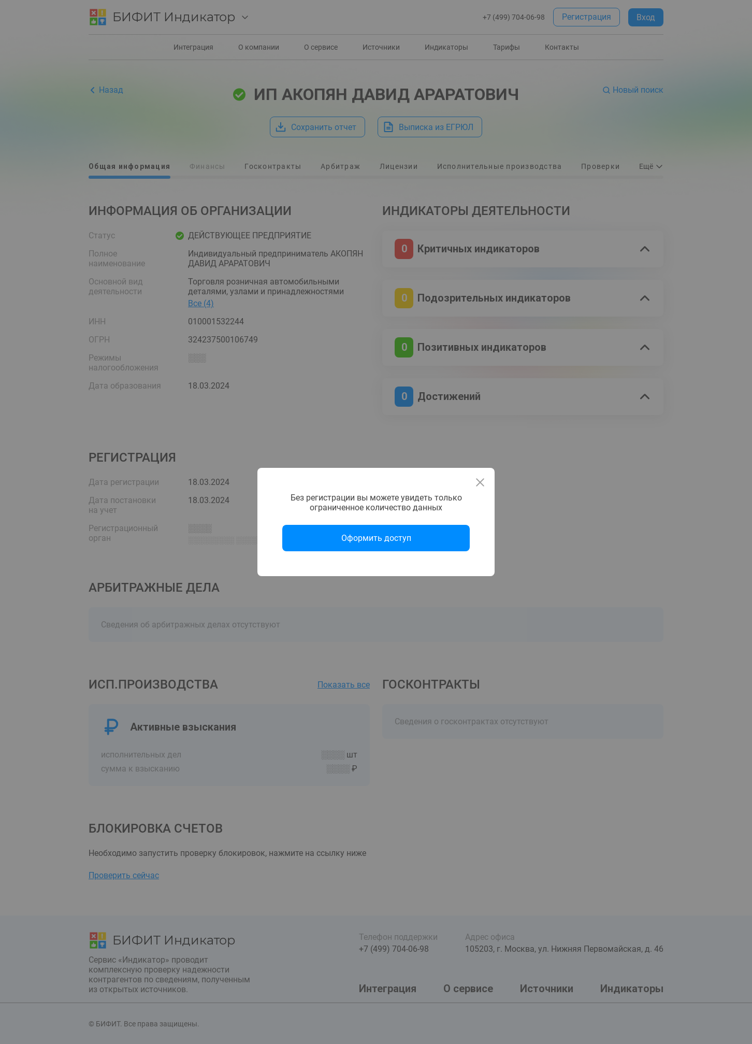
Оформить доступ (376, 538)
